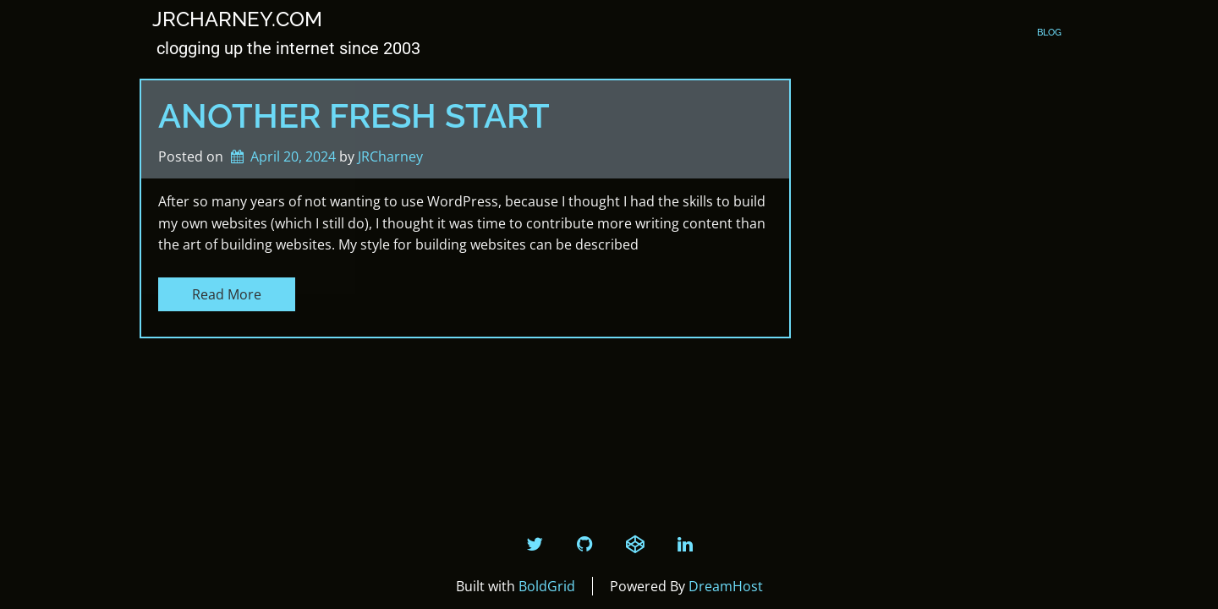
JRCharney (390, 156)
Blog (1049, 32)
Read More (226, 294)
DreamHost (726, 586)
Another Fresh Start (354, 115)
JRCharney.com (237, 19)
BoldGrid (546, 586)
